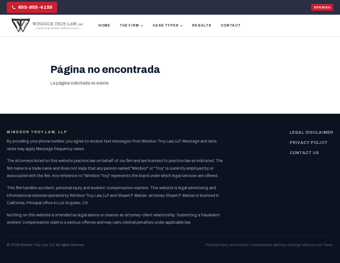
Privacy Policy (309, 143)
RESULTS (201, 25)
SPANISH (322, 7)
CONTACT (231, 25)
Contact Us (304, 153)
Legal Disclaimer (311, 132)
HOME (104, 25)
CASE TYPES (168, 25)
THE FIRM (132, 25)
